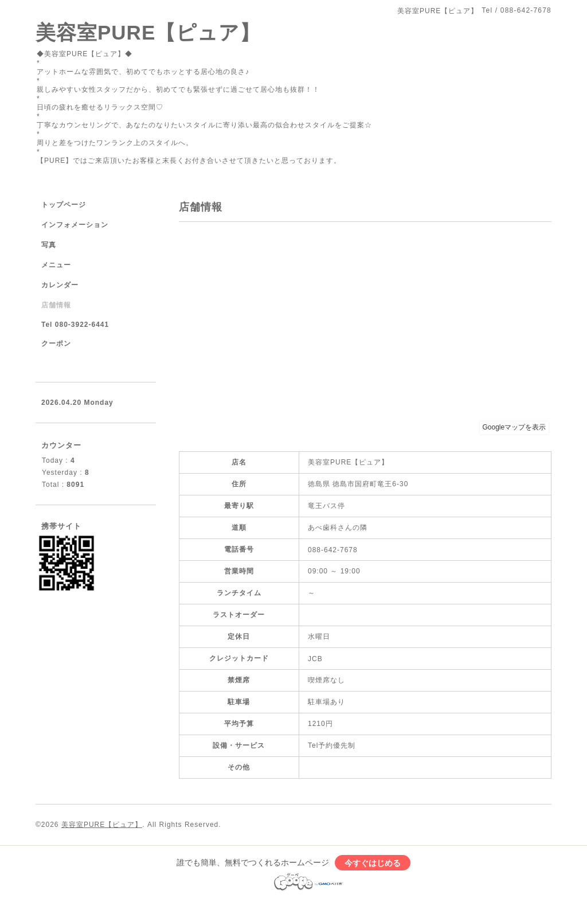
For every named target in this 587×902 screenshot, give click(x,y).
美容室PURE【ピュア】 (148, 32)
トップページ (63, 205)
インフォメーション (74, 225)
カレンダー (60, 285)
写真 (48, 245)
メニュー (56, 265)
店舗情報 (56, 305)
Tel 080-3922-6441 (75, 325)
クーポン (56, 343)
